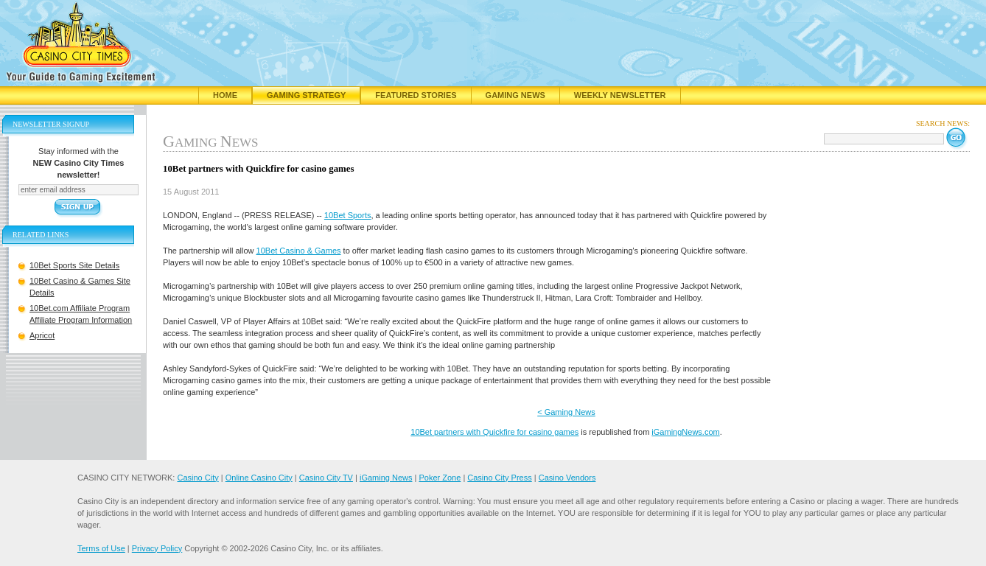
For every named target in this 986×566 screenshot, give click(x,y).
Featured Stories (415, 95)
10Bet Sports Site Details (74, 265)
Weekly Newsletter (620, 95)
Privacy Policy (157, 548)
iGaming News (386, 477)
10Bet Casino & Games (298, 250)
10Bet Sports (347, 215)
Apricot (42, 335)
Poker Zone (440, 477)
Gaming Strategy (306, 95)
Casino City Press (499, 477)
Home (225, 95)
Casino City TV (326, 477)
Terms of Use (101, 548)
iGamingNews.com (685, 431)
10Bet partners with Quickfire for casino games (494, 431)
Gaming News (515, 95)
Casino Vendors (567, 477)
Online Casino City (259, 477)
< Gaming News (566, 412)
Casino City (197, 477)
